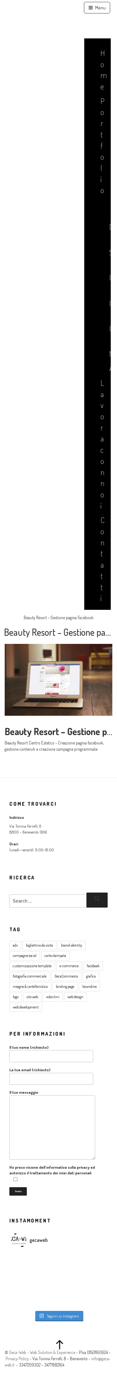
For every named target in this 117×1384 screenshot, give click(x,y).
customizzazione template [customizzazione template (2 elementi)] (32, 965)
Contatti (102, 559)
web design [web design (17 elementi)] (75, 996)
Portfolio (102, 145)
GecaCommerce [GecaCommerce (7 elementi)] (66, 976)
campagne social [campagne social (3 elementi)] (25, 955)
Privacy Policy (17, 1358)
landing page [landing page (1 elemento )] (65, 986)
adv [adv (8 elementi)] (15, 945)
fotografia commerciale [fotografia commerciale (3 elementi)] (29, 976)
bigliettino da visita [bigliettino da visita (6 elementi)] (39, 945)
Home (102, 69)
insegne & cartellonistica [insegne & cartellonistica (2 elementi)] (30, 986)
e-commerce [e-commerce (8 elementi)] (69, 965)
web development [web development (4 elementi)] (26, 1007)
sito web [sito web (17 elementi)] (32, 996)
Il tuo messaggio (52, 1124)
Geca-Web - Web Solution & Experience (42, 1352)
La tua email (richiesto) (51, 1076)
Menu (97, 8)
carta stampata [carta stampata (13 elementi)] (55, 955)
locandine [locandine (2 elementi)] (89, 986)
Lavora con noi (102, 444)
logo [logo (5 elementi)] (15, 996)
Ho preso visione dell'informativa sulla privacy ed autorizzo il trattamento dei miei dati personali (52, 1173)
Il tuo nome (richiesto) (51, 1053)
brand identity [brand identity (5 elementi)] (71, 945)
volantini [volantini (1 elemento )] (52, 996)
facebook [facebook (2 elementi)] (93, 965)
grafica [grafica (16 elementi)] (91, 976)
